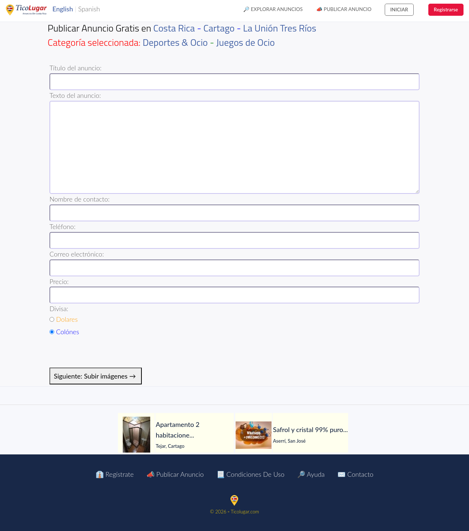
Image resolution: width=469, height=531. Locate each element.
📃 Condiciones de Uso (250, 474)
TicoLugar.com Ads (34, 10)
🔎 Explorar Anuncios (273, 9)
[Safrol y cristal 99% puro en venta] (254, 435)
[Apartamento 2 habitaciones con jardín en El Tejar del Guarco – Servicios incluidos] (136, 435)
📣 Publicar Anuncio (344, 9)
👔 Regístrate (115, 474)
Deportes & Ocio (175, 42)
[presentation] (105, 353)
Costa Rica (174, 28)
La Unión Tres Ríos (279, 28)
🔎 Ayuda (311, 474)
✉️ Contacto (355, 474)
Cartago (218, 28)
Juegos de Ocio (245, 42)
